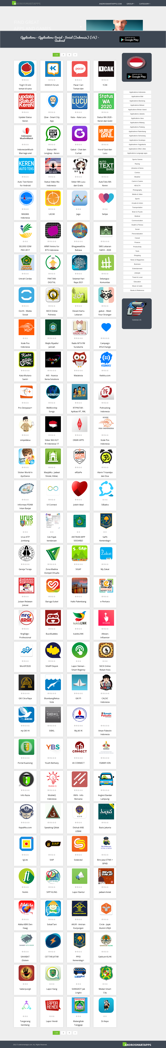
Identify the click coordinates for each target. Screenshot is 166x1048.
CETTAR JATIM (52, 956)
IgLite (25, 859)
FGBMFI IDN (105, 763)
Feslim (25, 892)
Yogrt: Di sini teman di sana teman (25, 89)
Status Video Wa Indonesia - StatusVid (51, 185)
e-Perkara (105, 601)
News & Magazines (137, 260)
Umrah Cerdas (25, 278)
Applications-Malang (137, 122)
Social (137, 229)
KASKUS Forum (52, 85)
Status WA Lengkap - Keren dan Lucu (51, 153)
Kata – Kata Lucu (78, 117)
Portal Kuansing (25, 763)
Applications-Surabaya (137, 140)
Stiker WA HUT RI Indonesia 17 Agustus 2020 (52, 444)
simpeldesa (25, 440)
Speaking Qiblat (51, 827)
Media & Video (137, 194)
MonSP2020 (25, 666)
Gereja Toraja (25, 569)
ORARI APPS (78, 440)
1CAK (105, 85)
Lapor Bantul (78, 892)
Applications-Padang (137, 127)
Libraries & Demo (137, 168)
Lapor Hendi (51, 1021)
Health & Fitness (137, 225)
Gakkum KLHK (104, 956)
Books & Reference (137, 290)
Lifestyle (137, 273)
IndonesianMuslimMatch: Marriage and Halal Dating (29, 153)
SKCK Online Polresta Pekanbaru (51, 315)
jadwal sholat (105, 892)
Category (145, 4)
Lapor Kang (51, 989)
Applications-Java (137, 118)
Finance (137, 242)
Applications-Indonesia (137, 92)
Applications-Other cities (137, 149)
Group (131, 4)
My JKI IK (78, 730)
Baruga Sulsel (51, 601)
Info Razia (25, 795)
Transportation (137, 207)
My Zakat (105, 569)
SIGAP (78, 569)
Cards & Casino (137, 181)
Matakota (78, 375)
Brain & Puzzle (137, 212)
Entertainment (137, 268)
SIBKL (52, 730)
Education (137, 282)
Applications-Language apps (137, 153)
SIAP (52, 859)
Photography (137, 190)
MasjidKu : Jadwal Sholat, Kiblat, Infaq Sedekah (52, 476)
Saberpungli (25, 989)
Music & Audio (137, 286)
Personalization (137, 234)
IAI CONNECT (78, 763)
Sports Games (137, 159)
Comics (137, 172)
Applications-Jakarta (137, 114)
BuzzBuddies (52, 633)
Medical (137, 216)
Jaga (78, 214)
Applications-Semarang (137, 136)
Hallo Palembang (78, 601)
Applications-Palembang (137, 131)
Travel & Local (137, 277)
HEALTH (137, 185)
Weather (137, 177)
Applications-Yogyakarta (137, 144)
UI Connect (52, 504)
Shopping (137, 255)
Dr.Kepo (105, 1021)
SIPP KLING (52, 892)
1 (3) (56, 55)
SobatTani (52, 924)
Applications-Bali (137, 96)
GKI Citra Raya (25, 698)
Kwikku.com (105, 375)
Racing (137, 164)
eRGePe (78, 472)
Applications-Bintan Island (137, 109)
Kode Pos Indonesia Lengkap (105, 444)
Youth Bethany (52, 763)
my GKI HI (25, 730)
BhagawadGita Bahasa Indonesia (78, 250)
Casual (137, 238)
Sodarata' (78, 859)
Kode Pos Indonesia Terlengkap (25, 347)
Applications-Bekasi (137, 105)
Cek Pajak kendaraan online (52, 541)
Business (137, 264)
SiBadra (105, 504)
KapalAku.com (25, 827)
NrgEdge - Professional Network (25, 637)
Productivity (137, 247)
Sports (137, 199)
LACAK (52, 214)
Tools (137, 251)
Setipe (105, 214)
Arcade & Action (137, 203)
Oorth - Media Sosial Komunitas (25, 315)
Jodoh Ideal (78, 504)
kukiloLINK (78, 633)
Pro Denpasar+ (25, 407)
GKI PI (78, 698)
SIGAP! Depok (52, 666)
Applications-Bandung (137, 101)
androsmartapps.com (110, 4)
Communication (137, 220)
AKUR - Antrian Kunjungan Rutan (78, 928)
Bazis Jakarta (105, 827)
